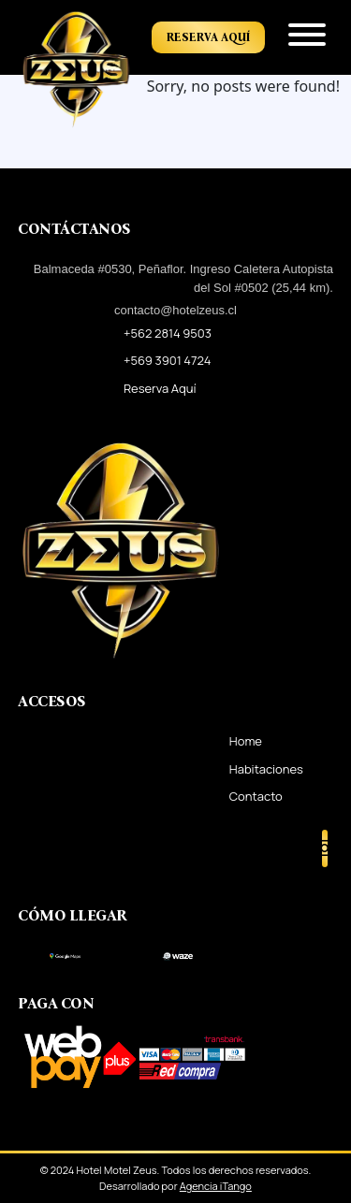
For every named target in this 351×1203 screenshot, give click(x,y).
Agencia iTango (216, 1186)
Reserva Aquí (208, 37)
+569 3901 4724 (167, 360)
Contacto (256, 796)
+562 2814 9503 (168, 333)
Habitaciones (266, 769)
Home (245, 740)
